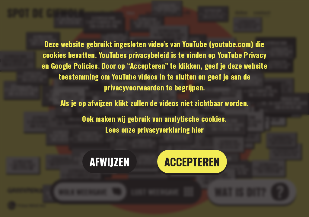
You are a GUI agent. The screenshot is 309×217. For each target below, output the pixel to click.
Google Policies (74, 65)
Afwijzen (109, 161)
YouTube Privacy (242, 54)
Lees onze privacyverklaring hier (154, 129)
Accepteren (192, 161)
